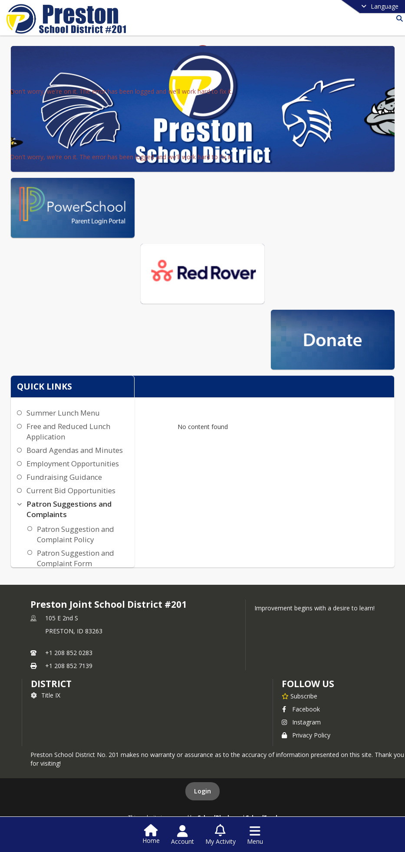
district (51, 684)
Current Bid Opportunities (70, 490)
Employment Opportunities (72, 464)
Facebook (301, 709)
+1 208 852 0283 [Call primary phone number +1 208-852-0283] (68, 653)
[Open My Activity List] (220, 835)
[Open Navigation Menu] (255, 835)
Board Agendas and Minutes (74, 450)
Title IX (45, 695)
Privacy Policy (306, 735)
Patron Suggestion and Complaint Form (75, 558)
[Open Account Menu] (182, 835)
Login (202, 791)
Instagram (301, 722)
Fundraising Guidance (64, 477)
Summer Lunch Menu (63, 413)
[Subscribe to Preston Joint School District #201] (299, 696)
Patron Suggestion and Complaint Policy (75, 534)
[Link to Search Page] (398, 18)
